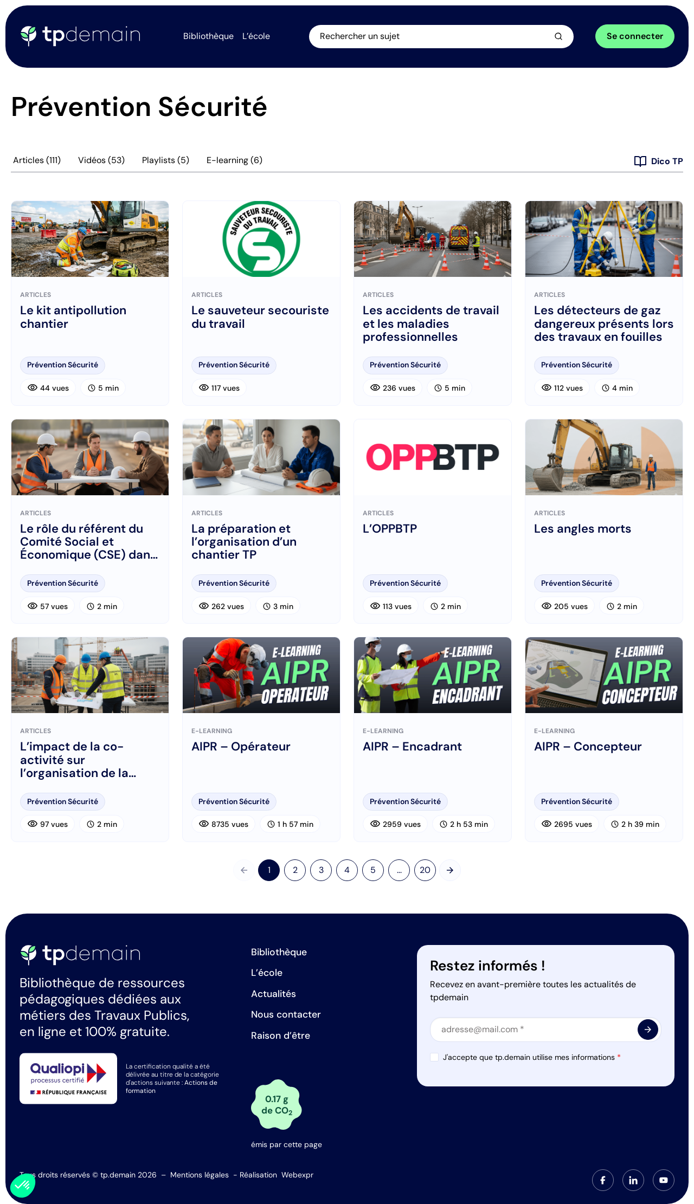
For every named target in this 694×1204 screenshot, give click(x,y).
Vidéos (101, 163)
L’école (266, 973)
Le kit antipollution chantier (73, 319)
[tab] (603, 1180)
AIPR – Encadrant (412, 748)
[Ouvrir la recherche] (448, 37)
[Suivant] (450, 872)
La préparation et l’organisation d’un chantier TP (244, 544)
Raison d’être (280, 1035)
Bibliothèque (279, 952)
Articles (37, 163)
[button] (23, 1186)
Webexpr (297, 1175)
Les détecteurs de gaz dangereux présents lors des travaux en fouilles (604, 326)
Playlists (165, 163)
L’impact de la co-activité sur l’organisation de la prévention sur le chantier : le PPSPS (74, 762)
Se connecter (635, 37)
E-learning (234, 163)
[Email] (545, 1029)
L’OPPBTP (390, 531)
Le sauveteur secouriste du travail (260, 319)
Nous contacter (286, 1014)
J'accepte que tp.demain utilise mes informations (532, 1057)
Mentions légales (199, 1175)
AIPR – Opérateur (241, 748)
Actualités (273, 994)
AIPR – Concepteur (588, 748)
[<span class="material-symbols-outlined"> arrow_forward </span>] (648, 1029)
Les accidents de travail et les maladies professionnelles (431, 326)
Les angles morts (583, 531)
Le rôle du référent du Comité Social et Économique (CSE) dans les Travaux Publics (88, 544)
